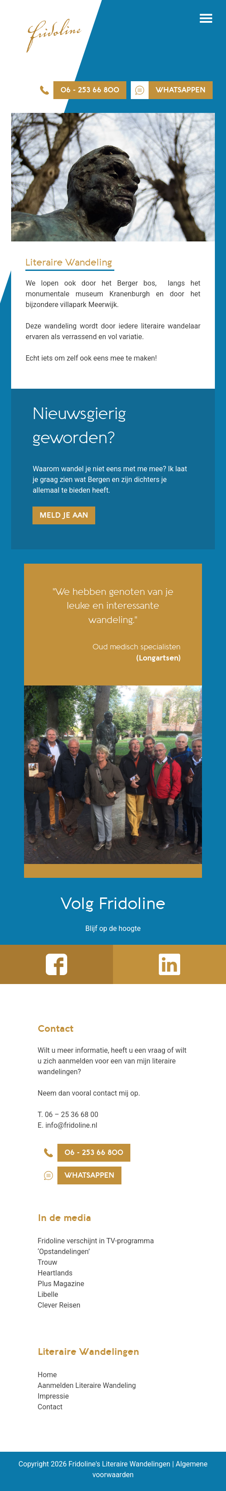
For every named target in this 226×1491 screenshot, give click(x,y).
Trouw (47, 1262)
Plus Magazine (61, 1283)
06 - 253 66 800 (90, 90)
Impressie (53, 1396)
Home (47, 1375)
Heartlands (55, 1273)
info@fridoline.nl (71, 1125)
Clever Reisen (59, 1305)
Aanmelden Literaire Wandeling (87, 1385)
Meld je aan (64, 515)
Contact (50, 1407)
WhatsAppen (181, 90)
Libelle (48, 1294)
